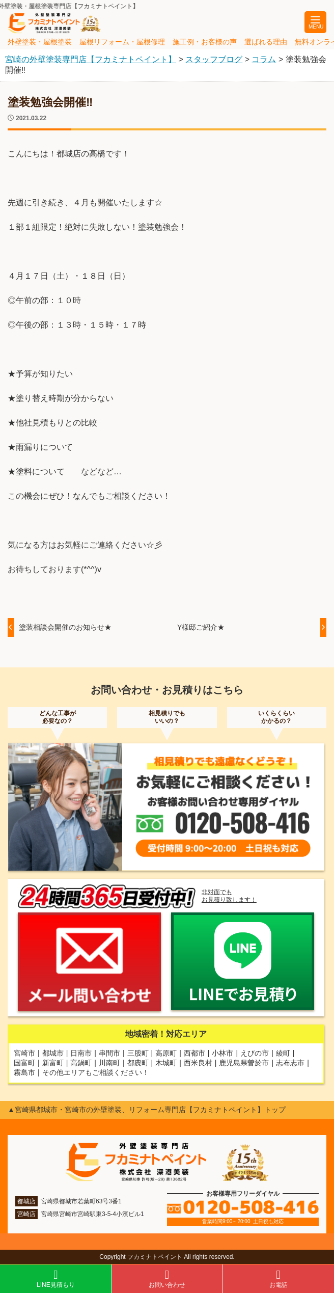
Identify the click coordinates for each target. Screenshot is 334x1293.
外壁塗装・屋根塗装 (40, 42)
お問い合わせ (167, 1278)
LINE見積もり (56, 1278)
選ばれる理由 (265, 42)
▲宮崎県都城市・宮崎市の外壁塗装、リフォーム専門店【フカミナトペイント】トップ (147, 1110)
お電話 (278, 1278)
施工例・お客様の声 (205, 42)
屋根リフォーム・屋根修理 (122, 42)
